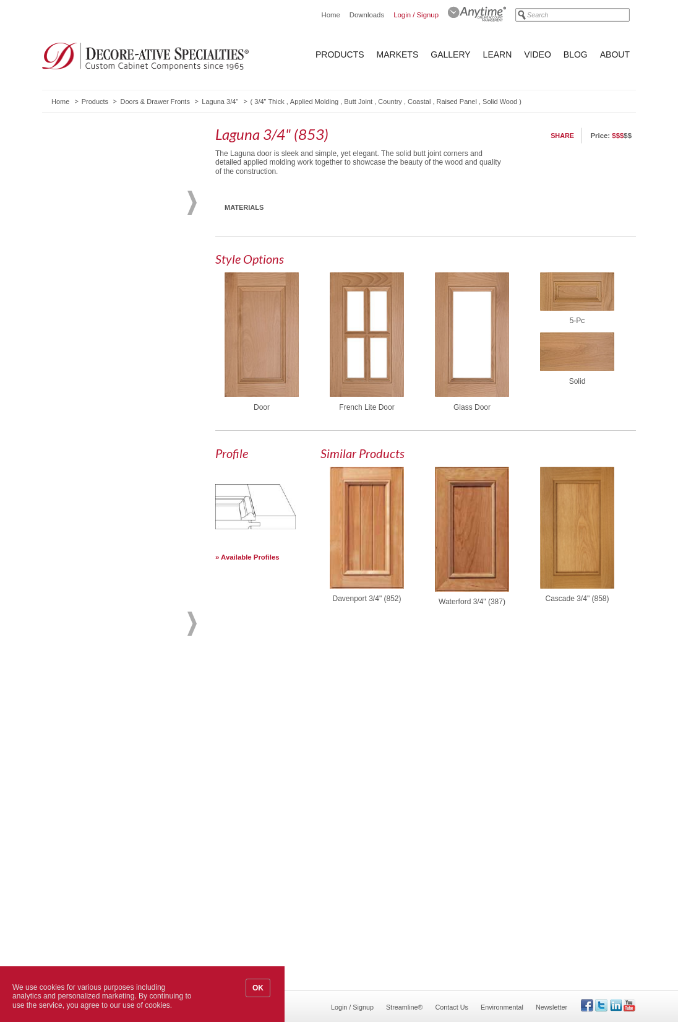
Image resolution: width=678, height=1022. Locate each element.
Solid (577, 381)
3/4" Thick (269, 101)
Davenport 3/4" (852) (367, 598)
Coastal (419, 101)
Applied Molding (314, 101)
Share (562, 135)
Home (330, 15)
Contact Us (452, 1007)
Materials (244, 207)
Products (339, 54)
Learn (497, 54)
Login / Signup (416, 15)
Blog (576, 54)
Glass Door (472, 407)
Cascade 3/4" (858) (577, 598)
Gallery (450, 54)
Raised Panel (457, 101)
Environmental (502, 1007)
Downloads (367, 15)
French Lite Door (366, 407)
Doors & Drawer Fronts (154, 101)
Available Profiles (250, 557)
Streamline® (404, 1007)
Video (537, 54)
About (615, 54)
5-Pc (577, 320)
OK (258, 988)
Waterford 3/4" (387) (472, 601)
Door (262, 407)
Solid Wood (500, 101)
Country (390, 101)
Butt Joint (358, 101)
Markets (398, 54)
